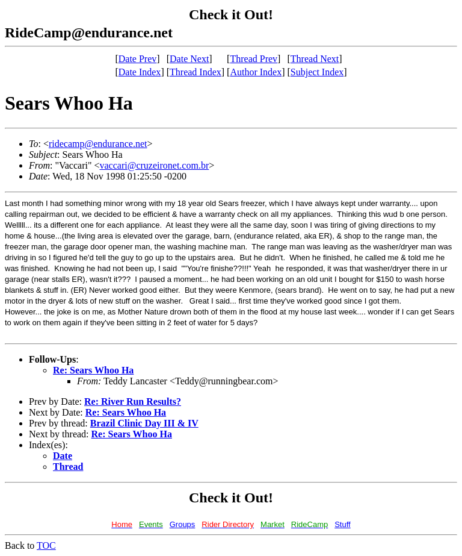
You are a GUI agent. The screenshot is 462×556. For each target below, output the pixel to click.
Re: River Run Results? (132, 401)
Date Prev (138, 59)
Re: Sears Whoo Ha (93, 370)
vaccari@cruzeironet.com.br (154, 165)
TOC (46, 545)
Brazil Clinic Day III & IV (144, 423)
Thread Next (315, 59)
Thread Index (195, 72)
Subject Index (317, 72)
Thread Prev (253, 59)
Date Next (189, 59)
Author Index (256, 72)
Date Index (140, 72)
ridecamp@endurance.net (98, 144)
